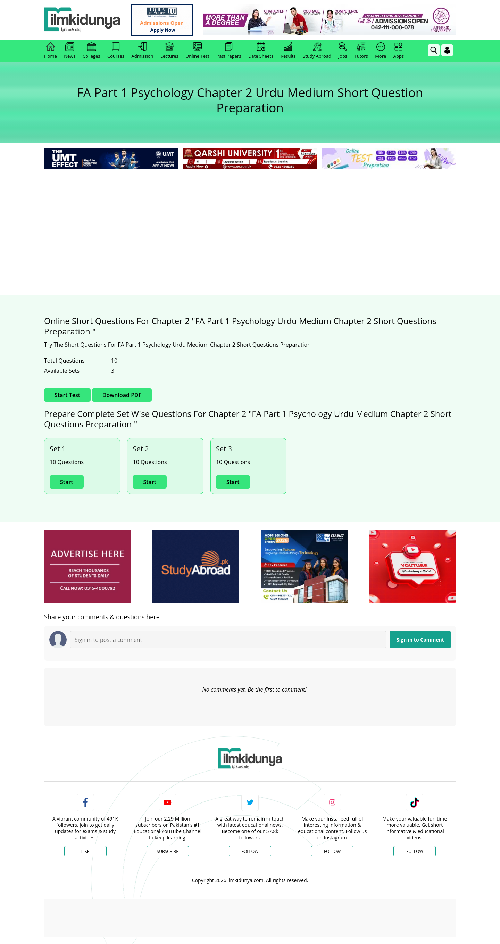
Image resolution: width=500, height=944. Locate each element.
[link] (162, 20)
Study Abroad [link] (317, 50)
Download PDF (121, 395)
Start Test (67, 395)
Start (66, 482)
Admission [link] (142, 50)
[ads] (87, 566)
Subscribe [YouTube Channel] (167, 851)
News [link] (69, 50)
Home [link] (50, 50)
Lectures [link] (169, 50)
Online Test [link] (197, 50)
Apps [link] (398, 50)
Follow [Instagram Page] (332, 851)
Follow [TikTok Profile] (414, 851)
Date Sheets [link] (261, 50)
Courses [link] (115, 50)
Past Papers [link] (228, 50)
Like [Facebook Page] (85, 851)
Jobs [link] (343, 50)
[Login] (447, 50)
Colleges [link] (91, 50)
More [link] (380, 50)
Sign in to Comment (420, 639)
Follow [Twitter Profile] (250, 851)
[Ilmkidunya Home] (82, 20)
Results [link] (288, 50)
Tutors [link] (361, 50)
